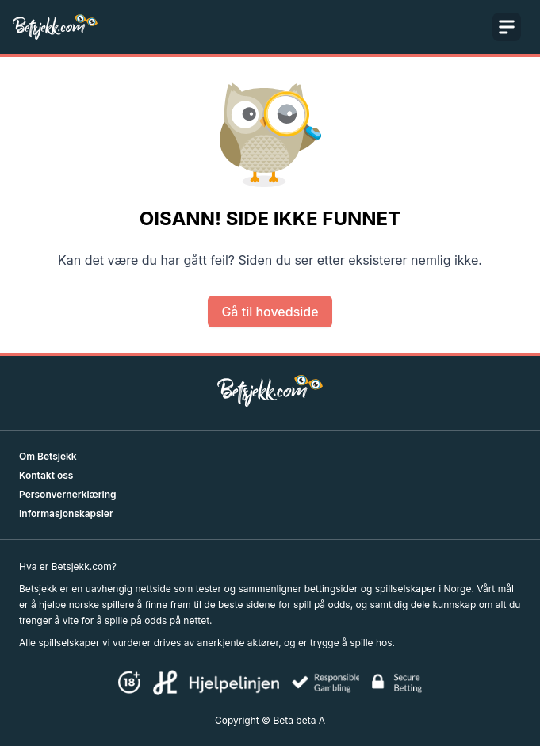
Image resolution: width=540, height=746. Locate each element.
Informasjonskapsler (66, 513)
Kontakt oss (46, 475)
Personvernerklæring (68, 494)
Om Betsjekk (48, 456)
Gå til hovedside (269, 311)
